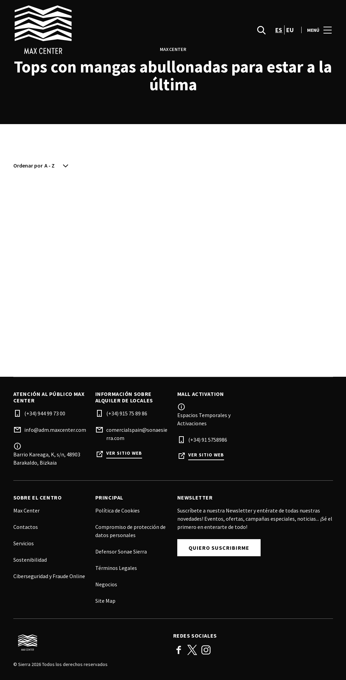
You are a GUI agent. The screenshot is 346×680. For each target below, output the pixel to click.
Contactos (25, 526)
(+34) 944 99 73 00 (44, 413)
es (278, 31)
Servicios (23, 543)
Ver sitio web (124, 453)
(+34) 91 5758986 (207, 439)
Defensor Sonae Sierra (121, 551)
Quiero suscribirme (219, 547)
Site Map (105, 600)
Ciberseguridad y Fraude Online (49, 576)
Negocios (106, 584)
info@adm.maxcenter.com (55, 429)
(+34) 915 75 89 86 (126, 413)
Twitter (192, 649)
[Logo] (89, 643)
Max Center (26, 510)
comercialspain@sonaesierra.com (136, 433)
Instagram (205, 649)
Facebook (178, 649)
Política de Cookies (117, 510)
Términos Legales (116, 567)
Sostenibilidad (30, 559)
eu (290, 31)
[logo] (94, 30)
